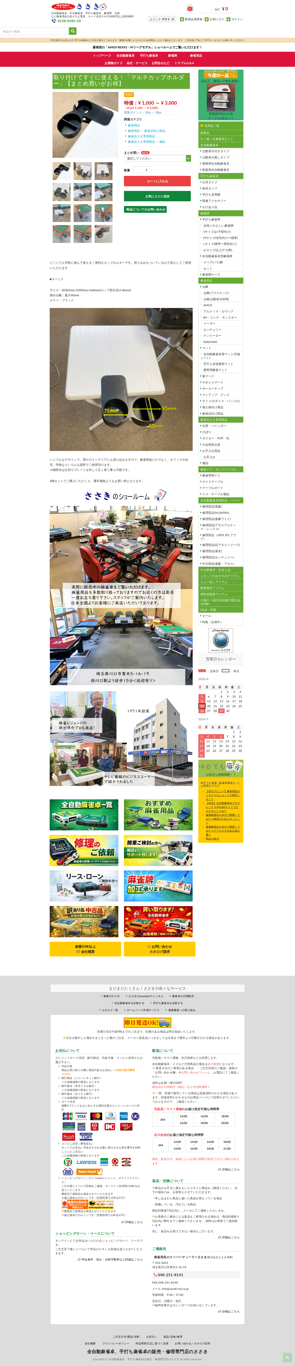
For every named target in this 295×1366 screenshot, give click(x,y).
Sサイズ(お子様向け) (217, 231)
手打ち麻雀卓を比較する (168, 1003)
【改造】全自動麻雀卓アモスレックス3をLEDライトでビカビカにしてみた (223, 807)
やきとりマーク (212, 382)
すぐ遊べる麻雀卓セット (216, 139)
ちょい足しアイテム (213, 582)
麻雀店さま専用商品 (141, 136)
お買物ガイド (114, 63)
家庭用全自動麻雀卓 (215, 169)
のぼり (206, 432)
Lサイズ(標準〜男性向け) (220, 244)
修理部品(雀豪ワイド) (216, 519)
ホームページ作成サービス (143, 1010)
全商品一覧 (209, 125)
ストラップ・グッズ (215, 394)
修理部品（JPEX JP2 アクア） (218, 536)
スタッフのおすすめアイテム (219, 576)
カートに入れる (157, 181)
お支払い (151, 1336)
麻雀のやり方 (111, 996)
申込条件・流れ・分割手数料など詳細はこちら (112, 1259)
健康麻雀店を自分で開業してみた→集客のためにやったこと (223, 818)
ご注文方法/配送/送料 (126, 1336)
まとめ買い (131, 152)
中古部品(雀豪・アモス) (217, 563)
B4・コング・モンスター (220, 317)
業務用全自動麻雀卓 (215, 163)
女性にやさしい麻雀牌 (218, 225)
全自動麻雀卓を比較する (129, 1003)
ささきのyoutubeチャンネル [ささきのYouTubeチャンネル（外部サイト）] (145, 996)
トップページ (102, 55)
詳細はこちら (134, 1222)
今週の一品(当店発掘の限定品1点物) (220, 601)
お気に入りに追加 (157, 196)
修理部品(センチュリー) (217, 557)
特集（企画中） (212, 622)
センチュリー (212, 329)
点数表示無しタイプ (215, 157)
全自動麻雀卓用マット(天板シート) (220, 355)
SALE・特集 (208, 609)
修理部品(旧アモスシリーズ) (220, 545)
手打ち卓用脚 (210, 194)
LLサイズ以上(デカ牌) (217, 250)
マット (206, 348)
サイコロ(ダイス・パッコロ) (220, 401)
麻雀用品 (196, 55)
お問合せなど (161, 63)
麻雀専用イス (210, 475)
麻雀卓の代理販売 (183, 996)
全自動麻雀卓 (125, 55)
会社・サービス (137, 63)
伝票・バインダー (213, 425)
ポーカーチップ (212, 388)
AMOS (207, 305)
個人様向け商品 (212, 407)
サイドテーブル (212, 481)
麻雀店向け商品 (154, 130)
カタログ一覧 (110, 1010)
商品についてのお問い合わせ (145, 209)
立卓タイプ (209, 182)
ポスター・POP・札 (215, 438)
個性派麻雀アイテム (213, 594)
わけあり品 (209, 207)
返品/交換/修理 (172, 1336)
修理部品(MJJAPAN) (215, 512)
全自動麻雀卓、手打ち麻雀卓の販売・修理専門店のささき (147, 1351)
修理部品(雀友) (211, 551)
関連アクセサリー (213, 200)
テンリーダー (212, 335)
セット (207, 268)
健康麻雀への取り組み (182, 1010)
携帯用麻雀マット (215, 370)
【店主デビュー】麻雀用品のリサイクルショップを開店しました (223, 795)
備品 (162, 141)
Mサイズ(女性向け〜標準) (220, 237)
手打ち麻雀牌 (210, 219)
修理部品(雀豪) (211, 506)
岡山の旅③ (212, 838)
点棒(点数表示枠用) (216, 299)
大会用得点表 (210, 444)
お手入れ (209, 457)
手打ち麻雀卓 (149, 55)
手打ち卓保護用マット (218, 364)
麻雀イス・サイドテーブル (218, 469)
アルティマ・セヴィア (218, 311)
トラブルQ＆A (184, 63)
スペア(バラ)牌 (213, 262)
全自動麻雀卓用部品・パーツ (219, 500)
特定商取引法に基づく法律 (152, 1343)
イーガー (209, 323)
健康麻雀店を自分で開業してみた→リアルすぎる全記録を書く (223, 830)
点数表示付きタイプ (215, 151)
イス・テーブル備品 (215, 494)
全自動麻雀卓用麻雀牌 (216, 256)
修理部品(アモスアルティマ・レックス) (218, 527)
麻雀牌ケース (210, 274)
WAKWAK (210, 342)
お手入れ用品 (210, 450)
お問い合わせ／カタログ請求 (192, 1343)
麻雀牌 (172, 55)
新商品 (204, 133)
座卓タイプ (209, 188)
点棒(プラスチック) (216, 293)
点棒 (204, 286)
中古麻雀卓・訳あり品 (215, 570)
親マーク (207, 376)
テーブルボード (212, 488)
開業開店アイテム (212, 588)
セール (206, 615)
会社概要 (90, 1343)
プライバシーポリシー (115, 1343)
